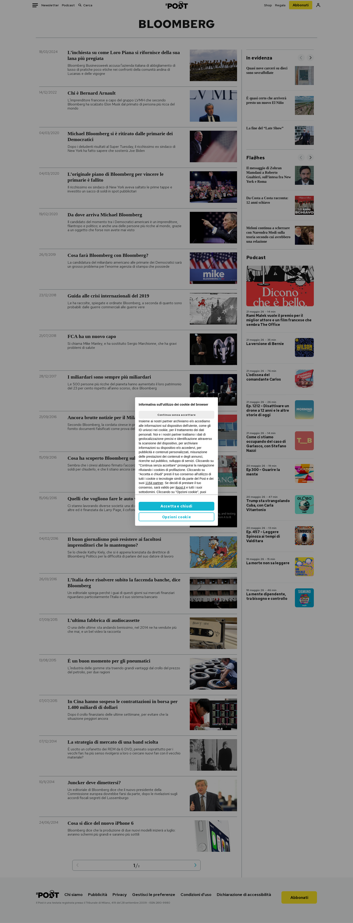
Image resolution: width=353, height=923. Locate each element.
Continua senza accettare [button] (176, 415)
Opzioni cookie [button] (176, 517)
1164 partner (154, 483)
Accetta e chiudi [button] (176, 506)
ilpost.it (180, 487)
